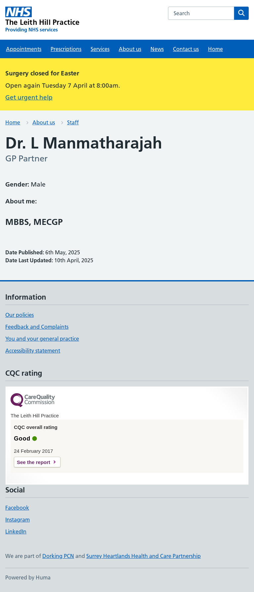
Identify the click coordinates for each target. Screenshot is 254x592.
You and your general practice (42, 338)
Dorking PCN (58, 556)
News (157, 49)
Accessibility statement (32, 350)
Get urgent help (29, 97)
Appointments (23, 49)
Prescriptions (66, 49)
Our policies (19, 315)
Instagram (17, 519)
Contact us (186, 49)
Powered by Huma (28, 577)
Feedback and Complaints (36, 326)
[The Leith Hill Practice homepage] (42, 20)
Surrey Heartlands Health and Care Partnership (143, 556)
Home (215, 49)
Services (100, 49)
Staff (73, 122)
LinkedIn (15, 531)
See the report (33, 462)
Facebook (17, 507)
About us (130, 49)
